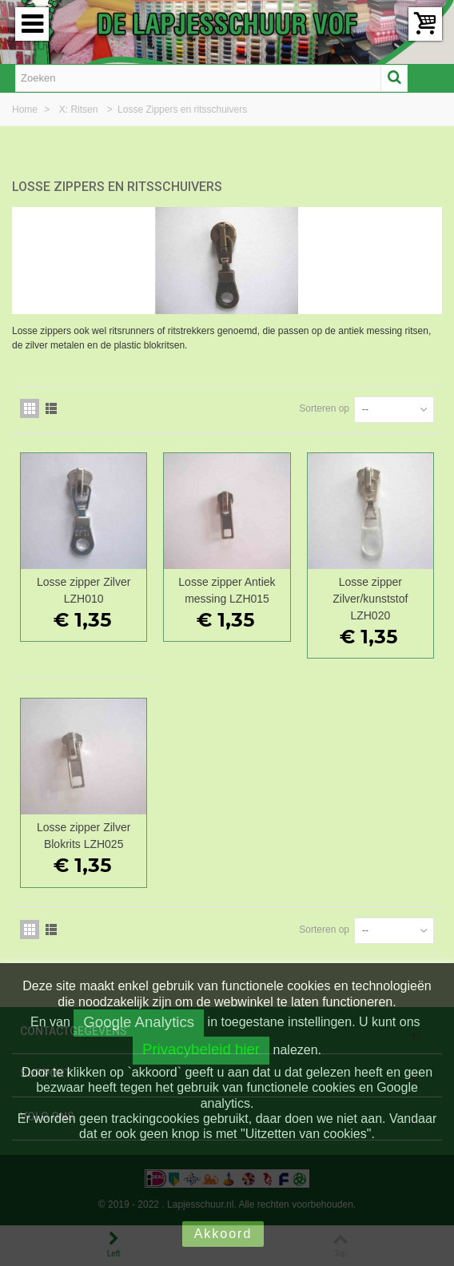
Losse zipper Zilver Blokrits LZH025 (83, 835)
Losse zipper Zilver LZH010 (83, 590)
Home (26, 109)
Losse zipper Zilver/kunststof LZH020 (370, 598)
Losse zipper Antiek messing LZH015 (226, 590)
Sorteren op (324, 408)
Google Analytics (138, 1021)
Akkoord (223, 1233)
